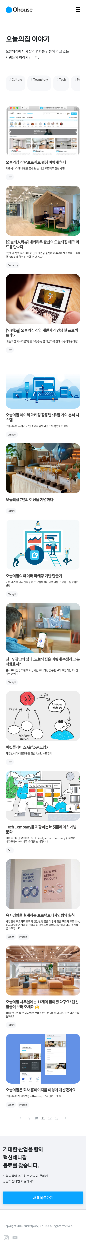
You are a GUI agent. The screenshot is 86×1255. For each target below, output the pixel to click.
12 (50, 1117)
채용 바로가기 (43, 1197)
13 (56, 1117)
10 (36, 1117)
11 (43, 1117)
